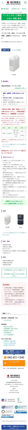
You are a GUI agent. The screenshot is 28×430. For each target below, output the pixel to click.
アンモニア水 (7, 320)
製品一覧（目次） (5, 8)
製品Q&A (24, 8)
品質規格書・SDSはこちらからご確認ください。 (14, 274)
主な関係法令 (7, 332)
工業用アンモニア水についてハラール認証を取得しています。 (14, 202)
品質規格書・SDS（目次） (11, 328)
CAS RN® (19, 402)
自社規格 (9, 133)
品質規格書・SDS (15, 8)
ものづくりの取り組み (10, 343)
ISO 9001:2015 (11, 399)
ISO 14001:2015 (11, 401)
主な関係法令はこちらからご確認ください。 (14, 270)
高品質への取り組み (9, 345)
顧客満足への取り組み (10, 341)
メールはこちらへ (18, 98)
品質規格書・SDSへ (20, 88)
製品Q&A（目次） (9, 330)
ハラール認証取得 (8, 334)
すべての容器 (17, 50)
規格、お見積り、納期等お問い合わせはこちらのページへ (14, 427)
